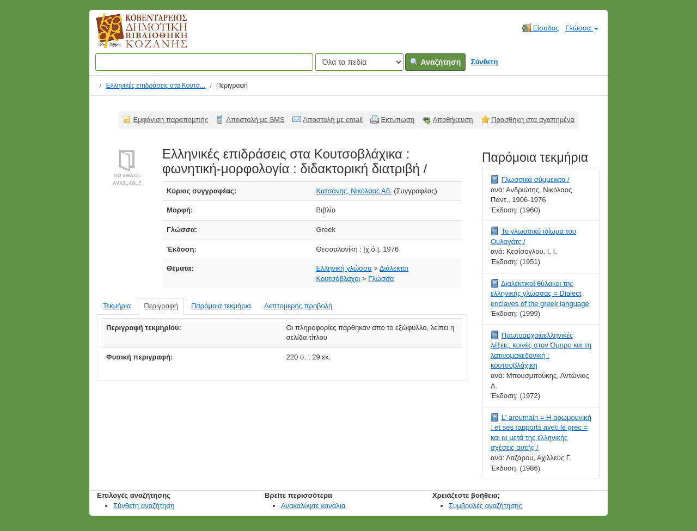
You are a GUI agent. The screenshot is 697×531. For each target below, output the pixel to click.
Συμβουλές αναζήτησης (485, 506)
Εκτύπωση (398, 119)
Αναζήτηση (435, 62)
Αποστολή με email (333, 119)
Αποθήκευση (453, 119)
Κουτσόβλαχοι (338, 278)
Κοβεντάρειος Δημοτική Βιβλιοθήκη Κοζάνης (131, 37)
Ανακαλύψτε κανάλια (313, 506)
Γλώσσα (581, 28)
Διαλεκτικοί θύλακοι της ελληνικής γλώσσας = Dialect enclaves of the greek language (540, 293)
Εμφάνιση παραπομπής (171, 119)
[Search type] (359, 62)
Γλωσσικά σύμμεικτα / (536, 179)
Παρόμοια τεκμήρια (221, 306)
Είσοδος (540, 27)
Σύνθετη (484, 62)
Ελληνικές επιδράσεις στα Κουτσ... (155, 85)
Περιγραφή (161, 306)
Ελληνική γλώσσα (344, 268)
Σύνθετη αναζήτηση (144, 506)
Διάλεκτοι (394, 268)
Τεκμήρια (117, 306)
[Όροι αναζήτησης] (204, 62)
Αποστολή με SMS (256, 119)
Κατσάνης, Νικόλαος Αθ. (354, 191)
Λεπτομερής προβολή (298, 306)
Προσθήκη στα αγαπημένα (532, 119)
